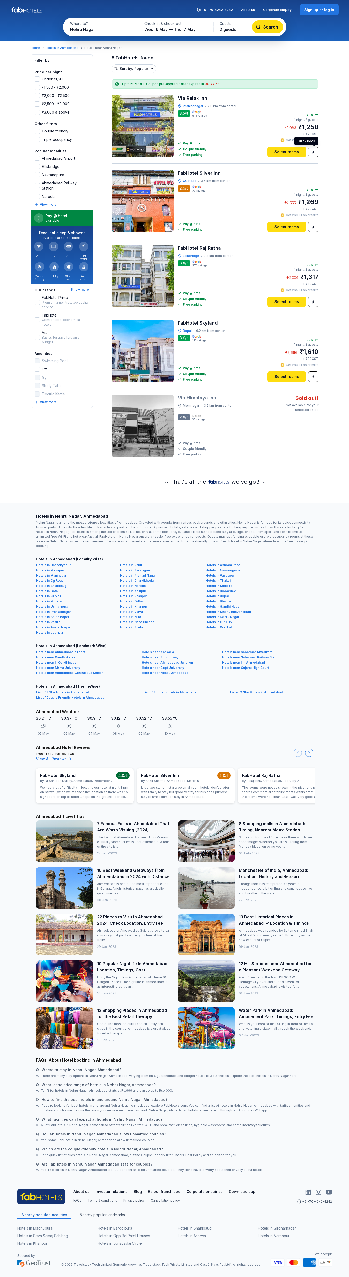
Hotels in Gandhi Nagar (223, 606)
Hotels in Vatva (131, 612)
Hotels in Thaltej (218, 581)
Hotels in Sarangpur (135, 570)
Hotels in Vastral (48, 622)
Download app (242, 1191)
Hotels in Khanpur (133, 606)
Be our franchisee (164, 1191)
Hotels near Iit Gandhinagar (57, 662)
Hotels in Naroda (133, 586)
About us (248, 10)
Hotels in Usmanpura (52, 606)
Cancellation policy (165, 1200)
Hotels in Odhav (132, 601)
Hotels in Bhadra (218, 601)
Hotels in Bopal (217, 596)
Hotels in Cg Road (50, 581)
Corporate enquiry (277, 10)
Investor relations (112, 1191)
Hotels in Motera (49, 601)
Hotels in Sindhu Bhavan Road (228, 612)
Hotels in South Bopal (52, 617)
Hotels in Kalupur (133, 591)
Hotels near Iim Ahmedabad (243, 662)
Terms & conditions (102, 1200)
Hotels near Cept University (163, 668)
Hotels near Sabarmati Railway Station (251, 657)
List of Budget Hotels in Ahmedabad (170, 692)
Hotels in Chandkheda (137, 581)
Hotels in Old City (219, 622)
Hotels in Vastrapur (220, 575)
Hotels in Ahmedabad (62, 48)
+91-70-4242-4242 (215, 10)
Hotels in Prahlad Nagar (138, 575)
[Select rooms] (286, 152)
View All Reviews (54, 758)
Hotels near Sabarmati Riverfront (247, 652)
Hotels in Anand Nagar (53, 627)
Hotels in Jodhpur (49, 632)
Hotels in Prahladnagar (53, 612)
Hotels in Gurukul (219, 627)
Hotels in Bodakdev (221, 591)
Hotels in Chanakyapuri (53, 565)
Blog (138, 1191)
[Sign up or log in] (319, 9)
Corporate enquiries (205, 1191)
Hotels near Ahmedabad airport (60, 652)
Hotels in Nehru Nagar (222, 617)
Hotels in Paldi (131, 565)
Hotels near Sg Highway (160, 657)
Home (35, 48)
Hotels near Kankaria (158, 652)
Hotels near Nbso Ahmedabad (165, 673)
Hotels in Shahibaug (51, 586)
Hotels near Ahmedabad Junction (167, 662)
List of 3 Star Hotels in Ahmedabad (62, 692)
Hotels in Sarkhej (49, 596)
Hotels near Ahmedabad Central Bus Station (69, 673)
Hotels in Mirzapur (50, 570)
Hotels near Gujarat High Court (245, 668)
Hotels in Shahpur (133, 596)
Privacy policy (134, 1200)
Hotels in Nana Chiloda (137, 622)
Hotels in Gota (47, 591)
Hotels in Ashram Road (223, 565)
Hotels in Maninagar (51, 575)
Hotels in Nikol (131, 617)
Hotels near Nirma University (58, 668)
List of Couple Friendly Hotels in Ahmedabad (70, 697)
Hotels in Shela (131, 627)
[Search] (267, 26)
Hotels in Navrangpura (223, 570)
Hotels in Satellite (219, 586)
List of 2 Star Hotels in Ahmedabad (256, 692)
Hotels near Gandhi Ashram (57, 657)
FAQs (77, 1200)
